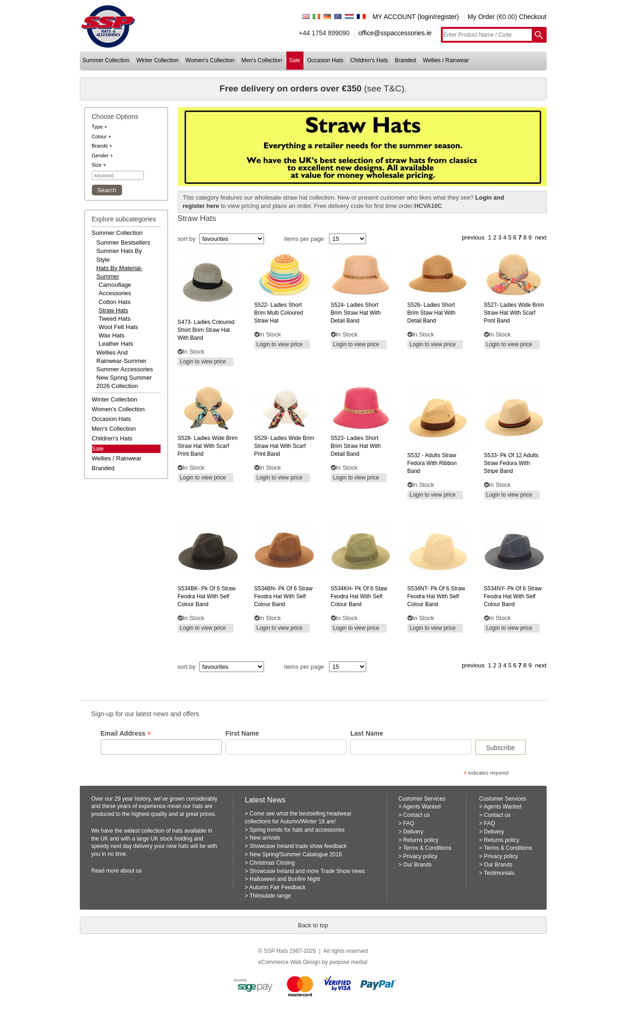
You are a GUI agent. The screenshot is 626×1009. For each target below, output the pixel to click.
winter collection (157, 60)
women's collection (210, 60)
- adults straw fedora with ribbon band (432, 463)
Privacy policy (420, 856)
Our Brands (417, 864)
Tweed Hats (115, 318)
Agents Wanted (422, 806)
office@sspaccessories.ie (395, 33)
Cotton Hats (115, 301)
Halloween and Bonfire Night (285, 879)
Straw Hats (114, 310)
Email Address (126, 733)
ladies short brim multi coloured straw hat (278, 313)
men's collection (261, 60)
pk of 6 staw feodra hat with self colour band (359, 596)
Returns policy (421, 840)
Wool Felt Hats (118, 326)
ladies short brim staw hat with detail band (431, 313)
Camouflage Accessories (115, 289)
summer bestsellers (123, 242)
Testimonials (499, 873)
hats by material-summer (120, 272)
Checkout (532, 16)
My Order (481, 16)
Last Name (366, 733)
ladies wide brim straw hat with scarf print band (514, 313)
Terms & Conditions (427, 848)
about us (131, 870)
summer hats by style (119, 255)
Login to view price (203, 361)
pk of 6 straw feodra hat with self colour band (207, 596)
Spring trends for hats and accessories (297, 830)
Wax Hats (112, 335)
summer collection (106, 60)
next (541, 237)
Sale (98, 448)
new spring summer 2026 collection (124, 381)
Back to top (313, 925)
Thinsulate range (270, 896)
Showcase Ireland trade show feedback (298, 846)
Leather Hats (116, 343)
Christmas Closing (272, 863)
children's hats (369, 60)
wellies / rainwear (446, 60)
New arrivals (265, 837)
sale (294, 60)
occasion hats (325, 60)
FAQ (408, 823)
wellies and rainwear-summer (122, 356)
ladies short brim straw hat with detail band (356, 313)
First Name (242, 733)
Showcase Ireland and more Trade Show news (307, 871)
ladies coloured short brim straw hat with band (206, 330)
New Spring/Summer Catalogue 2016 (296, 854)
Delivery (413, 831)
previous (473, 237)
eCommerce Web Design (289, 962)
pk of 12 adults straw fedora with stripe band (511, 463)
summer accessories (125, 369)
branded (405, 60)
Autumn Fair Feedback (277, 887)
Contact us (416, 815)
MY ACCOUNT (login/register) (416, 16)
